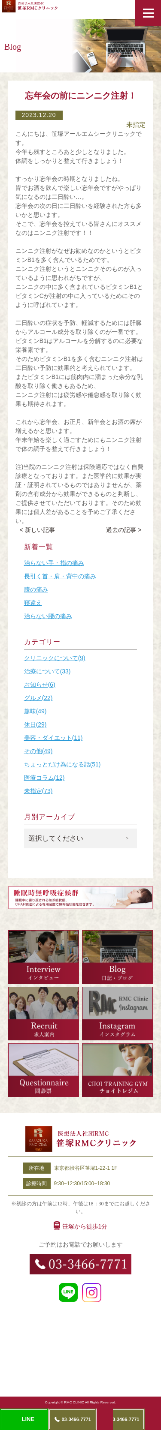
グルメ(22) (38, 697)
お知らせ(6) (39, 684)
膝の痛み (36, 589)
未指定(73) (38, 790)
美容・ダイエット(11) (53, 737)
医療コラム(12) (44, 777)
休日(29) (35, 724)
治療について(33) (47, 671)
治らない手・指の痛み (54, 562)
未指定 (136, 124)
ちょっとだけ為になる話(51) (62, 764)
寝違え (33, 602)
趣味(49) (35, 711)
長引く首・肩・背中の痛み (60, 576)
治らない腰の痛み (48, 616)
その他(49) (38, 751)
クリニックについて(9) (54, 658)
